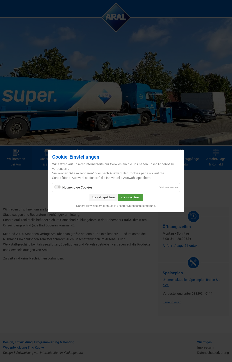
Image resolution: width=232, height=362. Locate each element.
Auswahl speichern (103, 197)
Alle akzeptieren (130, 197)
